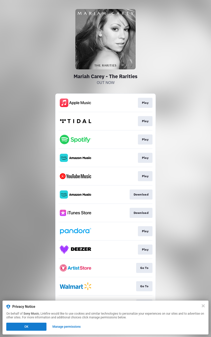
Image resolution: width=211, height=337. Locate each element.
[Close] (203, 306)
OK (26, 326)
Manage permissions (66, 326)
